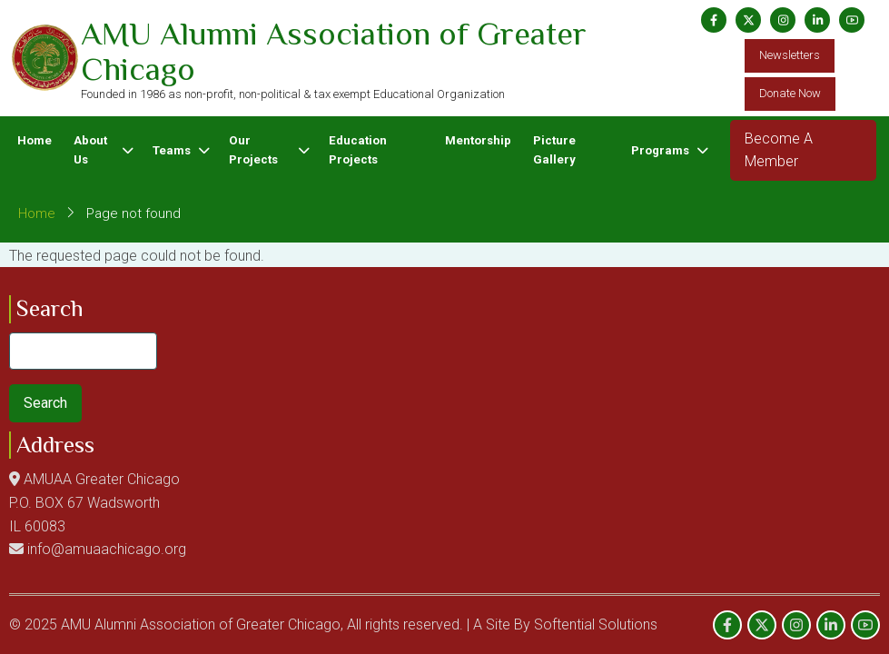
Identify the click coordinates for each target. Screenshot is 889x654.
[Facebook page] (713, 20)
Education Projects (358, 150)
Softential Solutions (595, 624)
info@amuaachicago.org (106, 549)
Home (34, 140)
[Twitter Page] (748, 20)
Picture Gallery (554, 150)
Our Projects (253, 150)
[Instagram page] (782, 20)
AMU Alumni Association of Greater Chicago (334, 51)
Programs (660, 150)
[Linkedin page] (817, 20)
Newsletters (789, 55)
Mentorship (478, 140)
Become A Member (779, 150)
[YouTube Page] (851, 20)
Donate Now (790, 93)
